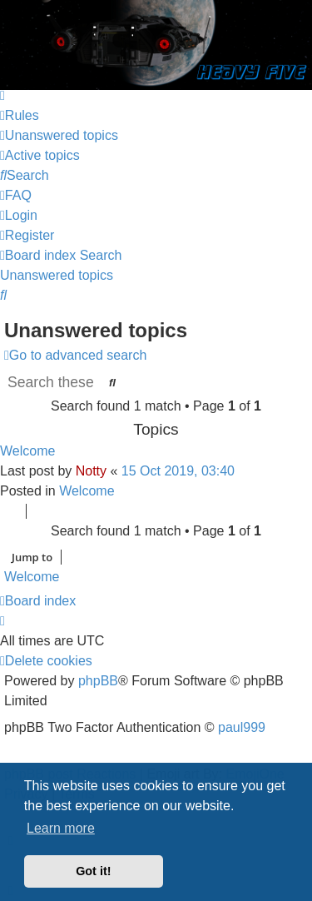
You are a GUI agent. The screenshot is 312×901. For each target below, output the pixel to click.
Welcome (27, 451)
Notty (91, 471)
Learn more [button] (61, 828)
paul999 (241, 727)
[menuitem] (19, 115)
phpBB (98, 681)
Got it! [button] (93, 871)
